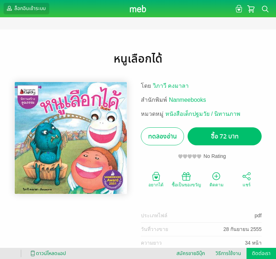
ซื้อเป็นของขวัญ (186, 179)
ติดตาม (217, 179)
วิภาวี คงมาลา (171, 86)
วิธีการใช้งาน (228, 253)
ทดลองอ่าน (162, 136)
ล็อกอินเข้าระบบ (25, 8)
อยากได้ (156, 179)
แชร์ (246, 179)
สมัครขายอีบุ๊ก (190, 253)
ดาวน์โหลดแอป (47, 253)
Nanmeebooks (187, 100)
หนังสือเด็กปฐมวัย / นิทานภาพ (202, 114)
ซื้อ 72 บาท (225, 136)
